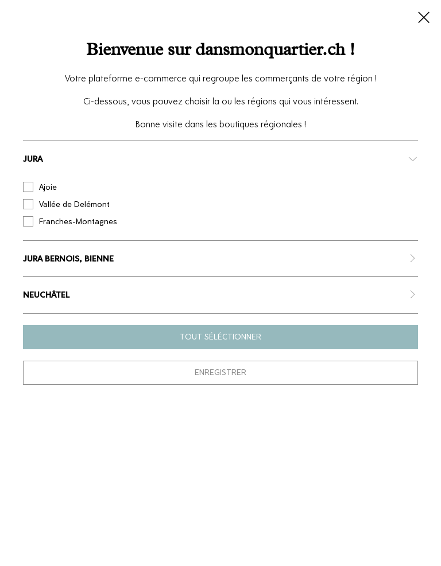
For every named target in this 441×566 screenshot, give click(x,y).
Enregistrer (220, 372)
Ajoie (40, 187)
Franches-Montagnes (70, 221)
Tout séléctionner (220, 337)
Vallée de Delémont (66, 204)
